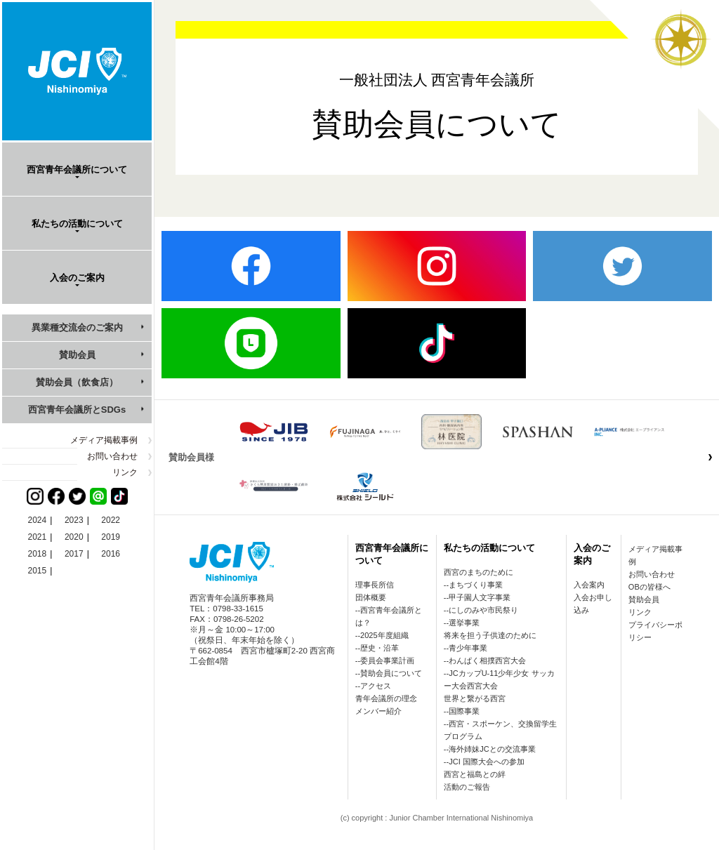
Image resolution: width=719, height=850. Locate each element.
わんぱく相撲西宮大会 (487, 660)
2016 (110, 554)
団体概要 (370, 597)
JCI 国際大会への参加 (487, 761)
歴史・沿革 (379, 648)
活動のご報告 (467, 787)
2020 (74, 537)
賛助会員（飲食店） (77, 382)
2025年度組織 (384, 635)
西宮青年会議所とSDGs (77, 409)
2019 (110, 537)
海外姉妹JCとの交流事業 (492, 749)
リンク (125, 472)
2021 (37, 537)
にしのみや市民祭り (483, 610)
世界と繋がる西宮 (475, 698)
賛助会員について (391, 673)
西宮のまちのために (478, 572)
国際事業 (464, 711)
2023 (74, 520)
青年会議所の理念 (386, 698)
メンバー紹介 (378, 711)
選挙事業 (464, 622)
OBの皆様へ (649, 587)
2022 (110, 520)
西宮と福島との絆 (475, 774)
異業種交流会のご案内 (77, 327)
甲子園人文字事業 (479, 597)
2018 (37, 554)
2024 (37, 520)
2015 (37, 571)
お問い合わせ (112, 456)
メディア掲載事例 (104, 440)
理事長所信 (374, 584)
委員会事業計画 (387, 660)
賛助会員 (77, 355)
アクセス (375, 686)
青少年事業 (468, 648)
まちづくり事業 (476, 584)
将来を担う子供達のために (490, 635)
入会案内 (589, 584)
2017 (74, 554)
